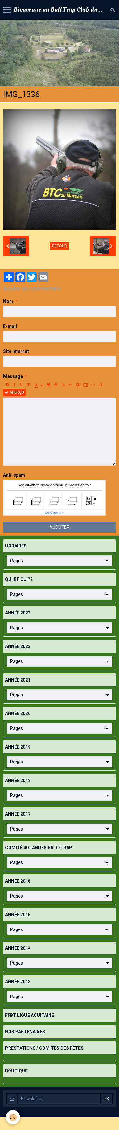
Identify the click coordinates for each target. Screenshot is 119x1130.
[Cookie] (13, 1117)
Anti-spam (14, 475)
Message (13, 376)
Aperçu (14, 392)
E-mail (10, 326)
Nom (8, 301)
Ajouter (59, 527)
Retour (59, 246)
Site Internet (16, 351)
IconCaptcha (53, 512)
